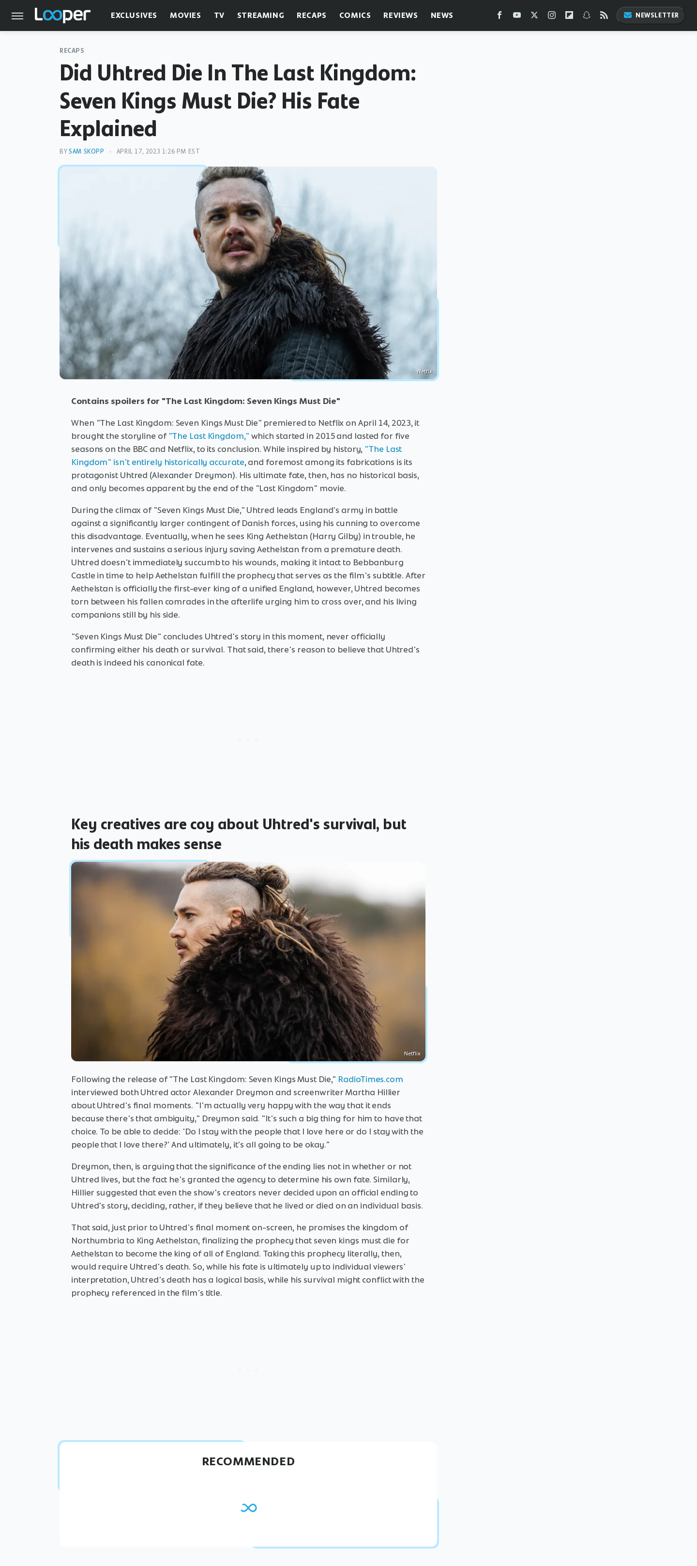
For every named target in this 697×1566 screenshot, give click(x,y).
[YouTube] (517, 17)
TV (219, 15)
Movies (185, 15)
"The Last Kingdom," (208, 436)
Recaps (312, 15)
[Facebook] (499, 17)
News (442, 15)
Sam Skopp (86, 151)
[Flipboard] (569, 17)
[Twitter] (534, 17)
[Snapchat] (586, 17)
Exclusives (134, 15)
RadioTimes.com (370, 1079)
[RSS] (604, 17)
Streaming (260, 15)
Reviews (400, 15)
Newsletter (651, 15)
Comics (355, 15)
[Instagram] (552, 17)
